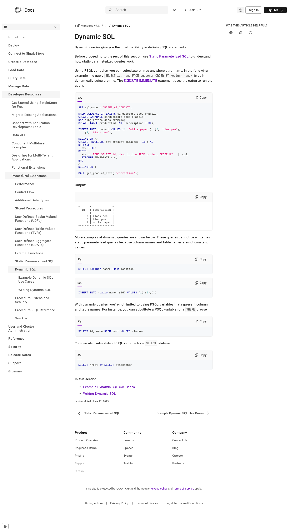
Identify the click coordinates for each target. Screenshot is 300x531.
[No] (241, 33)
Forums (129, 460)
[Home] (24, 10)
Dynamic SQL (25, 269)
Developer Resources (24, 94)
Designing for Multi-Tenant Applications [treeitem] (32, 157)
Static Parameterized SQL (169, 56)
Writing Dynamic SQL (99, 414)
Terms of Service (183, 509)
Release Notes (19, 355)
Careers (177, 476)
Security (14, 347)
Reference (16, 339)
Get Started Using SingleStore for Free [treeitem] (34, 105)
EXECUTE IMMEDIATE (140, 81)
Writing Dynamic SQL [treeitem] (34, 290)
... (106, 25)
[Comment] (250, 33)
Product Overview (87, 460)
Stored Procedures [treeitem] (29, 208)
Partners (178, 484)
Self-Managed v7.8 (87, 25)
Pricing (79, 476)
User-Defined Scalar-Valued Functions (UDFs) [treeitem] (36, 219)
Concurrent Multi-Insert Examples (29, 145)
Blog (175, 468)
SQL (80, 97)
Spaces (128, 468)
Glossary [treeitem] (15, 371)
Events (128, 476)
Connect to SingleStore (26, 53)
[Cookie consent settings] (5, 526)
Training (129, 484)
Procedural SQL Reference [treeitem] (35, 310)
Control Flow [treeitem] (24, 192)
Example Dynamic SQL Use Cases (109, 408)
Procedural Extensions (29, 176)
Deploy (13, 45)
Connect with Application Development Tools (31, 125)
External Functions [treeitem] (29, 253)
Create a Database (22, 62)
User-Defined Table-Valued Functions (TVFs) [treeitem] (35, 231)
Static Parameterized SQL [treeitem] (34, 261)
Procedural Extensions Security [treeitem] (32, 300)
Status (79, 491)
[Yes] (231, 33)
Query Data (17, 78)
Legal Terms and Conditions (184, 523)
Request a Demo (86, 468)
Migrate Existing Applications (34, 115)
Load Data (16, 70)
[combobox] (240, 10)
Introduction (17, 37)
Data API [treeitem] (18, 135)
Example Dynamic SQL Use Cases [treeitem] (35, 279)
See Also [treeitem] (21, 318)
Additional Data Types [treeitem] (32, 200)
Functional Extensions (29, 167)
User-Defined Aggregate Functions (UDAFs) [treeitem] (33, 243)
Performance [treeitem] (25, 184)
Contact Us (179, 460)
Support (14, 363)
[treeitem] (31, 37)
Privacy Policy (159, 509)
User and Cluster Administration (21, 328)
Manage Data (18, 86)
